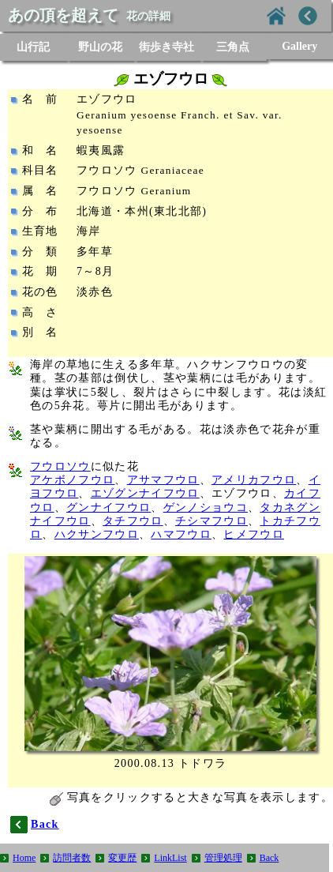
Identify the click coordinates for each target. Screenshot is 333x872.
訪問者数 (72, 857)
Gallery (299, 46)
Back (269, 857)
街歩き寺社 (166, 47)
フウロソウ (60, 466)
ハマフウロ (181, 534)
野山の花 (100, 47)
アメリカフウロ (253, 480)
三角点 (232, 47)
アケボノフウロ (72, 480)
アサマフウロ (163, 480)
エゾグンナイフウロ (145, 493)
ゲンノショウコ (205, 507)
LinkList (170, 857)
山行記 (33, 47)
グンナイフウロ (108, 507)
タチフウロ (133, 521)
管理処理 (223, 857)
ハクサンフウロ (96, 534)
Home (24, 857)
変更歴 (122, 857)
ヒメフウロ (253, 534)
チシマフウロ (211, 521)
